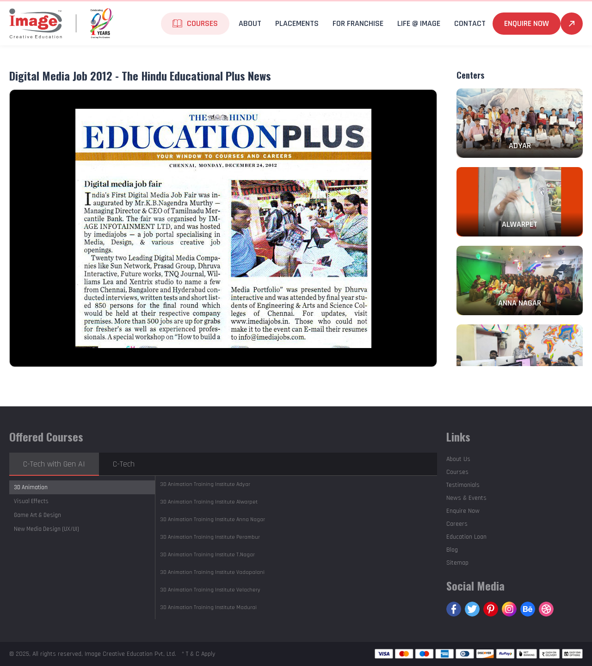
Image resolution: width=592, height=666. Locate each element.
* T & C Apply (198, 654)
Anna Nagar (212, 519)
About (250, 23)
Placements (297, 23)
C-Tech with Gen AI (54, 464)
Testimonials (463, 485)
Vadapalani (212, 572)
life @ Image (418, 23)
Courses (202, 23)
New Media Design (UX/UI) (46, 529)
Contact (470, 23)
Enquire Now (526, 23)
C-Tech (124, 464)
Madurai (208, 607)
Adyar (205, 484)
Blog (452, 550)
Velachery (210, 589)
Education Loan (466, 537)
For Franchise (358, 23)
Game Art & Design (37, 515)
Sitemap (457, 563)
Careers (457, 524)
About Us (458, 459)
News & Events (466, 498)
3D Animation (31, 487)
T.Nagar (207, 554)
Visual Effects (31, 501)
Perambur (210, 537)
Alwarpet (209, 501)
